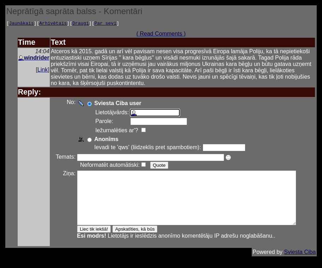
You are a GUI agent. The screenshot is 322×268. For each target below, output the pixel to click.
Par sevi (105, 24)
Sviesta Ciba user (113, 104)
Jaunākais (21, 24)
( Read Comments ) (163, 35)
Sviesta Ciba (300, 264)
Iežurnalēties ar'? (113, 131)
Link (42, 71)
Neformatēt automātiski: (106, 166)
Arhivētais (53, 24)
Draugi (80, 24)
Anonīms (102, 140)
